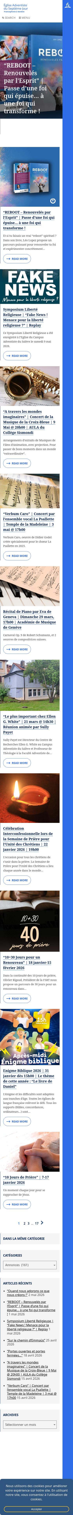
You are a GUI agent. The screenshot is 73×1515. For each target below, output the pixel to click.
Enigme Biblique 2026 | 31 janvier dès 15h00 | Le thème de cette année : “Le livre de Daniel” (28, 1078)
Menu (24, 18)
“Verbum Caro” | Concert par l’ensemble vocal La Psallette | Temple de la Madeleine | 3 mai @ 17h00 (32, 1391)
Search (9, 18)
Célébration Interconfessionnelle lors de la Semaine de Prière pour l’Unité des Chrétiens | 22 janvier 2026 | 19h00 (28, 839)
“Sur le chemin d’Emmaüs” (26, 1340)
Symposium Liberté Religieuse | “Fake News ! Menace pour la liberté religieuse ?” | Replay (30, 1325)
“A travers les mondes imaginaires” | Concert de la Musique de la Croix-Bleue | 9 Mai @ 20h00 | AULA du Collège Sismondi (29, 422)
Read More (17, 259)
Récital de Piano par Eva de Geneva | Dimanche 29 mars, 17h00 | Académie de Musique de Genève (29, 619)
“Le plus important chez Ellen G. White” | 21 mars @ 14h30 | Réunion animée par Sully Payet (29, 724)
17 (37, 1223)
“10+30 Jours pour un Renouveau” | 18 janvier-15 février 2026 (27, 962)
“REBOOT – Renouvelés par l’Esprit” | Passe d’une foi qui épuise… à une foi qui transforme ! (29, 220)
